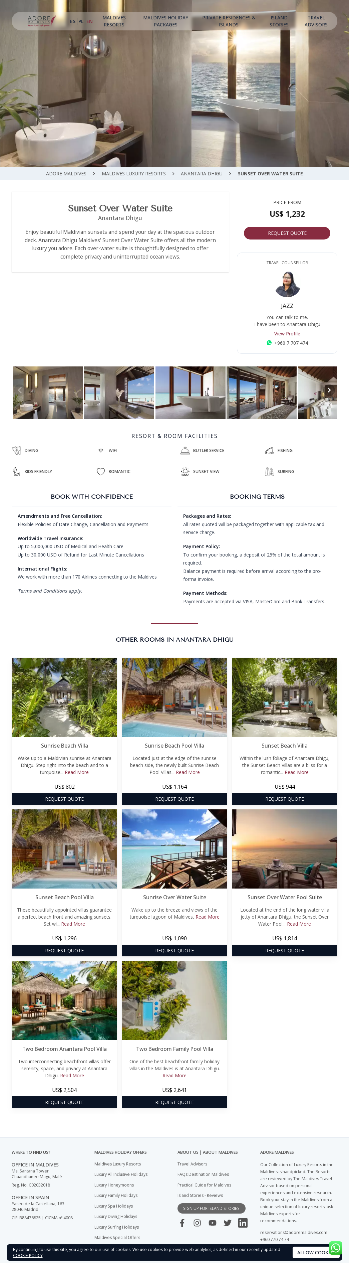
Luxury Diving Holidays (115, 1216)
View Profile (287, 333)
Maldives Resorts (114, 21)
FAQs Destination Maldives (203, 1174)
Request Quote (287, 233)
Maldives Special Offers (117, 1237)
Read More (77, 772)
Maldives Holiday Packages (165, 21)
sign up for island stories (211, 1208)
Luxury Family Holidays (115, 1195)
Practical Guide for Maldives (204, 1185)
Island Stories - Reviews (200, 1195)
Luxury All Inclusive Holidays (120, 1174)
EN (89, 21)
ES (72, 21)
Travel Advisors (316, 21)
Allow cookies (316, 1252)
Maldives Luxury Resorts (134, 173)
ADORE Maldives (66, 173)
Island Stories (278, 21)
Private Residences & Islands (229, 21)
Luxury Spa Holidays (113, 1206)
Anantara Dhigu (202, 173)
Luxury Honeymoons (114, 1185)
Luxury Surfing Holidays (116, 1227)
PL (80, 21)
